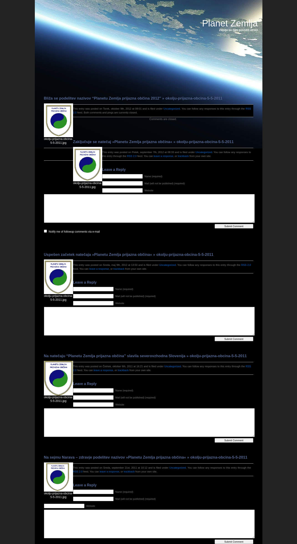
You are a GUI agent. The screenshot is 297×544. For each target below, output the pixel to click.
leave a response (163, 156)
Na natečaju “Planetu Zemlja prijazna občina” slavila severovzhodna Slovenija (114, 356)
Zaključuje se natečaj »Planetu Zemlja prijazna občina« (122, 142)
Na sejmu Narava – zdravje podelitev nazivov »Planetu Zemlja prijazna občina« (115, 457)
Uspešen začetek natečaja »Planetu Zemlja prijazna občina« (98, 254)
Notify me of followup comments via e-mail (74, 231)
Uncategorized (171, 108)
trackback (183, 156)
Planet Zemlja (230, 23)
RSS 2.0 (132, 156)
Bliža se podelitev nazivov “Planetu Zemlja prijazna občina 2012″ (102, 98)
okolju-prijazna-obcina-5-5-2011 (194, 98)
